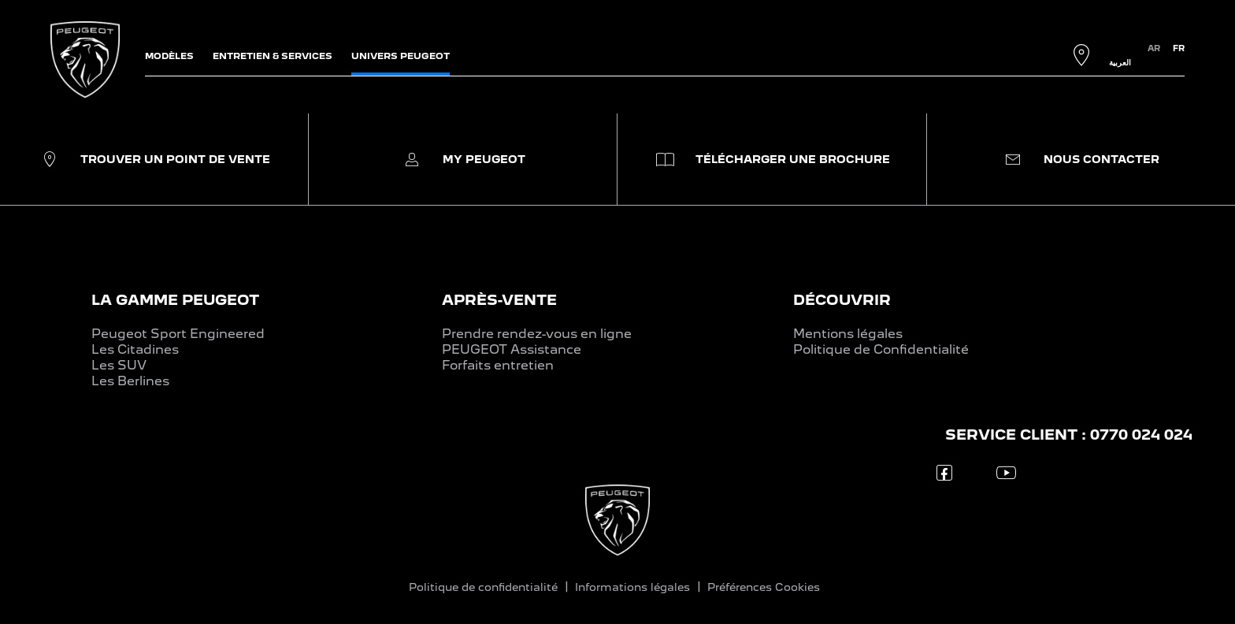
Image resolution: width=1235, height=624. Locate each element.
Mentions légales (848, 333)
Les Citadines (135, 349)
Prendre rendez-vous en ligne (537, 333)
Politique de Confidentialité (881, 349)
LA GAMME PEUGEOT (175, 300)
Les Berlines (130, 380)
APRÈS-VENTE (499, 300)
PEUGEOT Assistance (511, 349)
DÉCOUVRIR (842, 300)
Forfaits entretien (498, 365)
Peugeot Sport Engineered (178, 333)
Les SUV (118, 365)
